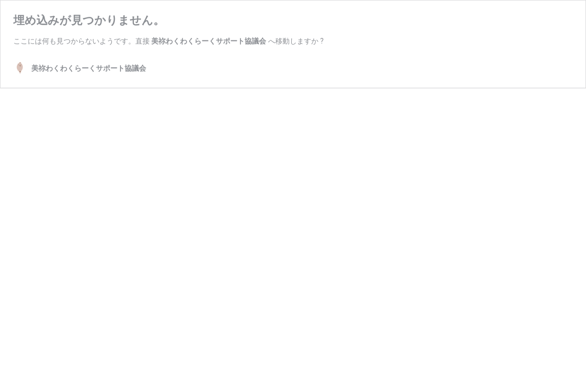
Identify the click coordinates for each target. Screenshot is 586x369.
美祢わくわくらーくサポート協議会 (208, 41)
